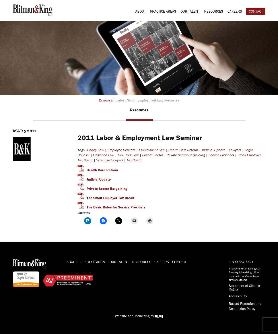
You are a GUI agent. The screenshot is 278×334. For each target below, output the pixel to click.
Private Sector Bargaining (186, 155)
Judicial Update (213, 150)
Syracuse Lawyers (109, 160)
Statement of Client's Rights (244, 287)
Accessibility (238, 296)
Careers (234, 11)
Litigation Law (103, 155)
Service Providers (221, 155)
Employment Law (152, 150)
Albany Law (95, 150)
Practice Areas (163, 11)
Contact (256, 11)
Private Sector (152, 155)
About (140, 11)
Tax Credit (134, 160)
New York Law (128, 155)
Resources (213, 11)
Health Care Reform (183, 150)
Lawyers (235, 150)
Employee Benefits (121, 150)
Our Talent (190, 11)
